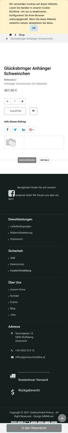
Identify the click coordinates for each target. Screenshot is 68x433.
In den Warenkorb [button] (34, 428)
